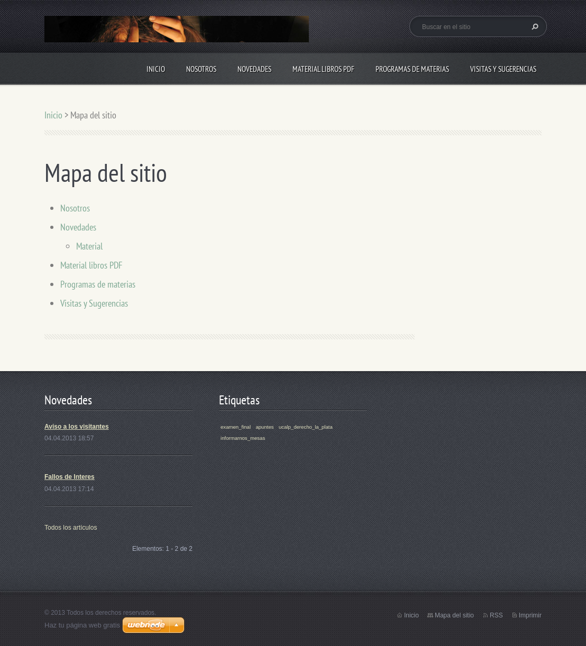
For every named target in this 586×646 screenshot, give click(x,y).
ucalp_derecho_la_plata (306, 427)
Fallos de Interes (69, 477)
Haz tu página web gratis (82, 625)
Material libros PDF (323, 69)
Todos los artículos (70, 527)
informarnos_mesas (243, 438)
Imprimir (530, 615)
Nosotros (201, 69)
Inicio (155, 69)
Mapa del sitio (454, 615)
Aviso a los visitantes (76, 426)
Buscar (534, 26)
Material (89, 246)
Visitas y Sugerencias (503, 69)
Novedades (254, 69)
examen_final (236, 427)
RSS (496, 615)
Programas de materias (412, 69)
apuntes (264, 427)
